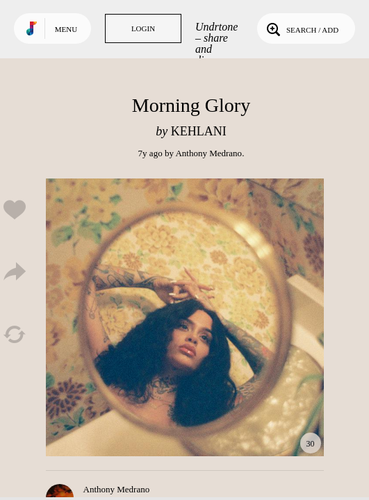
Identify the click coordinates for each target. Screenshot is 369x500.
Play (185, 317)
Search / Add (301, 28)
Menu (66, 29)
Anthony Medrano (208, 153)
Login (143, 28)
